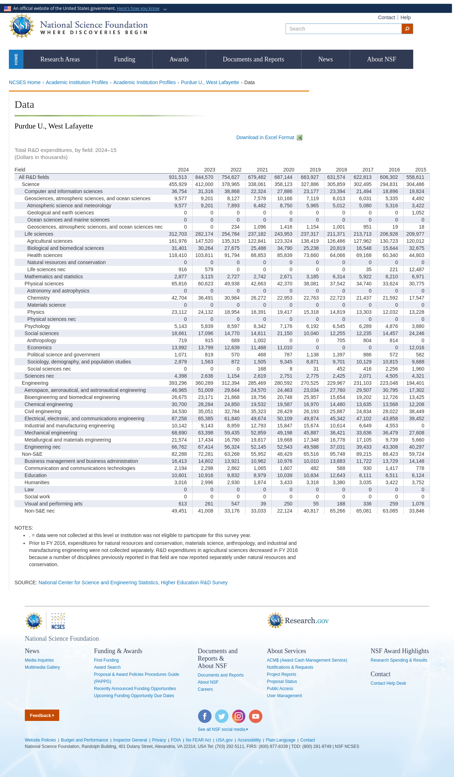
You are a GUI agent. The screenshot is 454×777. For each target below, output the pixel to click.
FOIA (176, 740)
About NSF (382, 59)
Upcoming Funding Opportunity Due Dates (134, 695)
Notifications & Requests (290, 667)
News (326, 59)
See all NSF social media (223, 729)
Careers (205, 689)
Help (405, 17)
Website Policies (40, 740)
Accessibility (249, 740)
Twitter (221, 713)
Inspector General (130, 740)
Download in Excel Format (269, 137)
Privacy (159, 740)
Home (16, 59)
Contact (386, 17)
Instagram (239, 713)
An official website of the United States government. (82, 8)
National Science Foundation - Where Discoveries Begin (78, 25)
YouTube (256, 713)
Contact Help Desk (388, 683)
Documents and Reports (253, 59)
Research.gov (263, 621)
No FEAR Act (198, 740)
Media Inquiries (39, 660)
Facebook (205, 713)
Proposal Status (282, 681)
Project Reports (282, 674)
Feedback (42, 715)
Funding (124, 59)
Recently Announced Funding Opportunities (135, 688)
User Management (284, 695)
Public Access (280, 688)
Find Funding (106, 660)
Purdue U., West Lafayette (210, 82)
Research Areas (60, 59)
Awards (179, 59)
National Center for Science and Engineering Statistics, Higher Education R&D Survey (133, 582)
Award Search (107, 667)
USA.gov (224, 740)
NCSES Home (24, 82)
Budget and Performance (84, 740)
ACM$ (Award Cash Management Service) (307, 660)
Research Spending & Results (399, 660)
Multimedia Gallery (42, 667)
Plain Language (280, 740)
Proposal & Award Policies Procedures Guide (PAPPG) (136, 678)
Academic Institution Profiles (77, 82)
